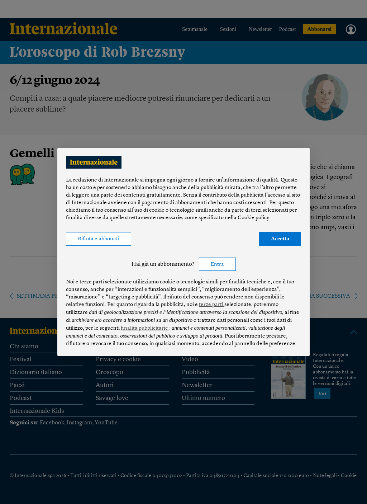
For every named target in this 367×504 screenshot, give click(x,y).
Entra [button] (217, 264)
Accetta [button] (280, 239)
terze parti (211, 304)
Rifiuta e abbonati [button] (98, 239)
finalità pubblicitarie (145, 328)
